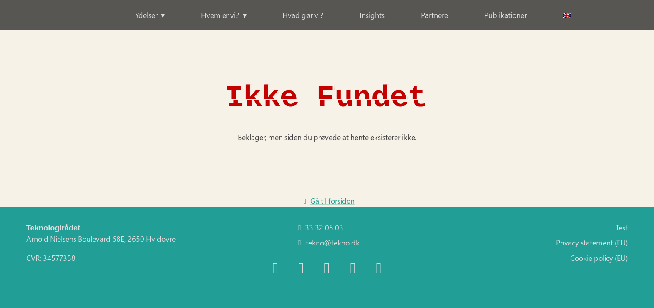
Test (622, 228)
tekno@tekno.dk (327, 243)
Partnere (434, 15)
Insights (372, 15)
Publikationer (505, 15)
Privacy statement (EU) (592, 243)
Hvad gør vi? (302, 15)
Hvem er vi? (220, 15)
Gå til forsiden (327, 201)
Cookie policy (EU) (599, 258)
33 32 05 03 (319, 228)
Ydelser (146, 15)
